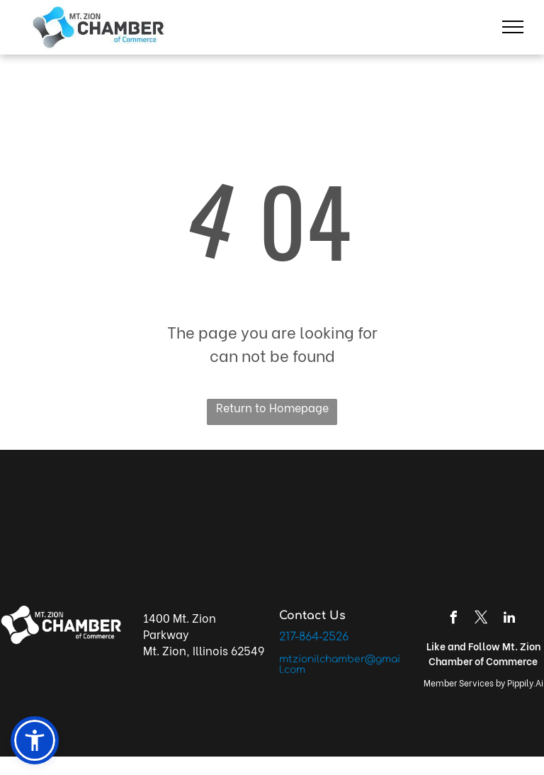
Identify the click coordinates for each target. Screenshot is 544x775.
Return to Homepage (272, 407)
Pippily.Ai (525, 683)
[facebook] (454, 619)
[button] (34, 740)
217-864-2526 (313, 636)
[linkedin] (509, 619)
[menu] (512, 27)
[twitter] (482, 619)
